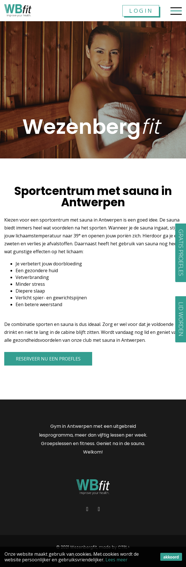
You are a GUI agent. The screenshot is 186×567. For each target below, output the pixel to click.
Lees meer (116, 560)
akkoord (171, 557)
